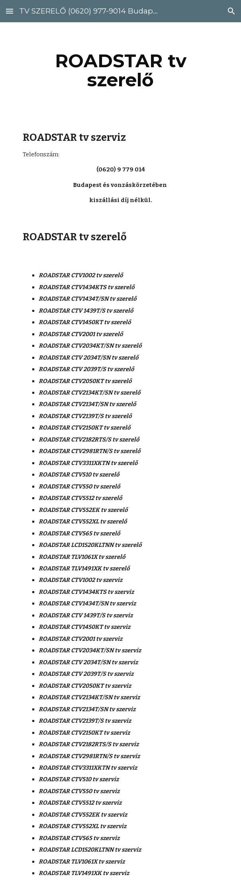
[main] (120, 70)
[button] (9, 11)
